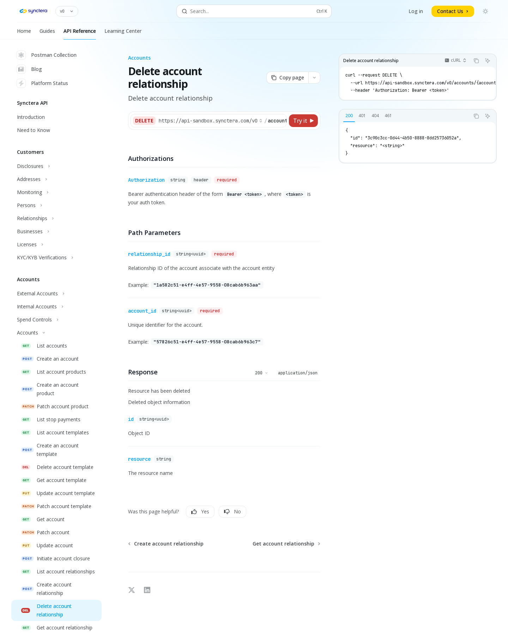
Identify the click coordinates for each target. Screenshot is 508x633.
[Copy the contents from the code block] (476, 60)
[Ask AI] (487, 60)
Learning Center (122, 34)
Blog (29, 69)
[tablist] (404, 116)
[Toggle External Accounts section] (56, 293)
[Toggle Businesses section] (56, 231)
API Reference (80, 34)
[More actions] (314, 78)
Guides (47, 34)
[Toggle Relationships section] (56, 218)
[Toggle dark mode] (485, 11)
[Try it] (303, 120)
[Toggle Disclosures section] (56, 166)
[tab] (349, 115)
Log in (416, 11)
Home (24, 34)
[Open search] (254, 11)
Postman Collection (47, 55)
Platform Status (42, 83)
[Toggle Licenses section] (56, 244)
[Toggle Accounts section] (56, 332)
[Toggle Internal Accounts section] (56, 306)
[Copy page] (287, 78)
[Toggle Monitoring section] (56, 192)
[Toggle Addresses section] (56, 179)
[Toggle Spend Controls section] (56, 319)
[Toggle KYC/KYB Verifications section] (56, 257)
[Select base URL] (210, 120)
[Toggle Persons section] (56, 205)
